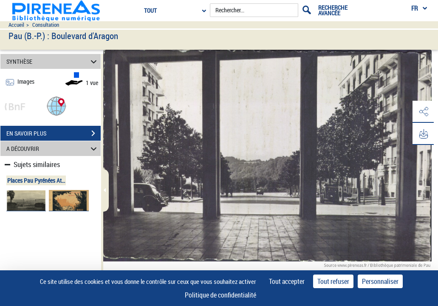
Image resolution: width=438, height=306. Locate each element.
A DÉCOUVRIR (52, 148)
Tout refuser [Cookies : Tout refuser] (333, 281)
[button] (56, 106)
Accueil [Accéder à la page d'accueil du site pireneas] (16, 24)
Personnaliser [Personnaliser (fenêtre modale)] (380, 281)
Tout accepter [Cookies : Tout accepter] (287, 281)
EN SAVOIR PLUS (53, 133)
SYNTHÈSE (52, 61)
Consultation (45, 24)
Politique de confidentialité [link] (220, 295)
